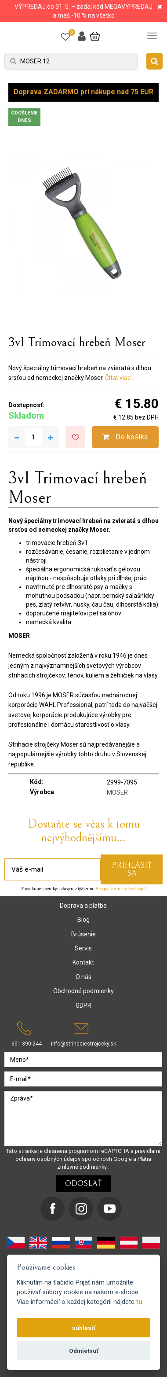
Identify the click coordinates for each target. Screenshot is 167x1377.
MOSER (117, 792)
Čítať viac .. (119, 377)
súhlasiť (83, 1327)
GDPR (83, 1005)
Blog (83, 919)
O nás (83, 976)
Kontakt (83, 962)
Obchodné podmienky (83, 990)
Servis (83, 948)
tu (139, 1302)
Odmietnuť (83, 1350)
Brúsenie (83, 934)
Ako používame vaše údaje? (120, 889)
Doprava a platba (83, 905)
